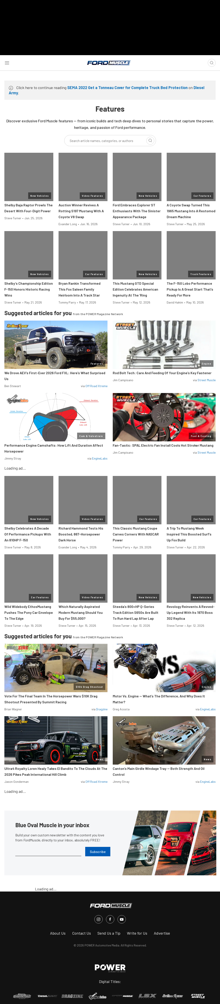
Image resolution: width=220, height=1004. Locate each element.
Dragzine (101, 709)
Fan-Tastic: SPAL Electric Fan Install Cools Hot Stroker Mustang (163, 445)
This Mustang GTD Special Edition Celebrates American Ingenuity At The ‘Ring (135, 289)
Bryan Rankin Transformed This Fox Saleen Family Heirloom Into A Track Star (79, 289)
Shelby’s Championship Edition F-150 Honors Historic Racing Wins (28, 289)
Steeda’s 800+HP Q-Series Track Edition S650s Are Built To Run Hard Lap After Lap (135, 612)
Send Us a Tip (108, 933)
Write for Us (137, 933)
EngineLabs (99, 458)
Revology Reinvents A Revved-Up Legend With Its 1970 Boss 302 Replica (191, 612)
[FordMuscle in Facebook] (110, 919)
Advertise (162, 933)
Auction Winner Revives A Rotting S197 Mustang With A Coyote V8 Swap (81, 211)
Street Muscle (206, 380)
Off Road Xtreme (96, 386)
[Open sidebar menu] (7, 63)
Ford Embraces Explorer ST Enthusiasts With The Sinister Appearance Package (137, 211)
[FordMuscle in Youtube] (122, 919)
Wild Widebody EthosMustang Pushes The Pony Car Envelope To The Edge (28, 612)
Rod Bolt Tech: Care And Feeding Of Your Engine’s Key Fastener (162, 373)
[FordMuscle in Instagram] (98, 919)
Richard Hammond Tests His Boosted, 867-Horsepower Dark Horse (81, 534)
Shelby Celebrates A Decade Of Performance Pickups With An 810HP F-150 (27, 534)
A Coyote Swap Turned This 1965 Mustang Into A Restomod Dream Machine (191, 211)
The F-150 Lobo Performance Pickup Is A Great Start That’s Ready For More (190, 289)
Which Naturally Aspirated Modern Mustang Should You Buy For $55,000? (81, 612)
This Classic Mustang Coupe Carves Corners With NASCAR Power (136, 534)
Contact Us (81, 933)
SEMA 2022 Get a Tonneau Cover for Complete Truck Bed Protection (127, 87)
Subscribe (98, 852)
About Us (58, 933)
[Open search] (212, 63)
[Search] (150, 141)
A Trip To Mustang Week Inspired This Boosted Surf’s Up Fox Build (189, 534)
